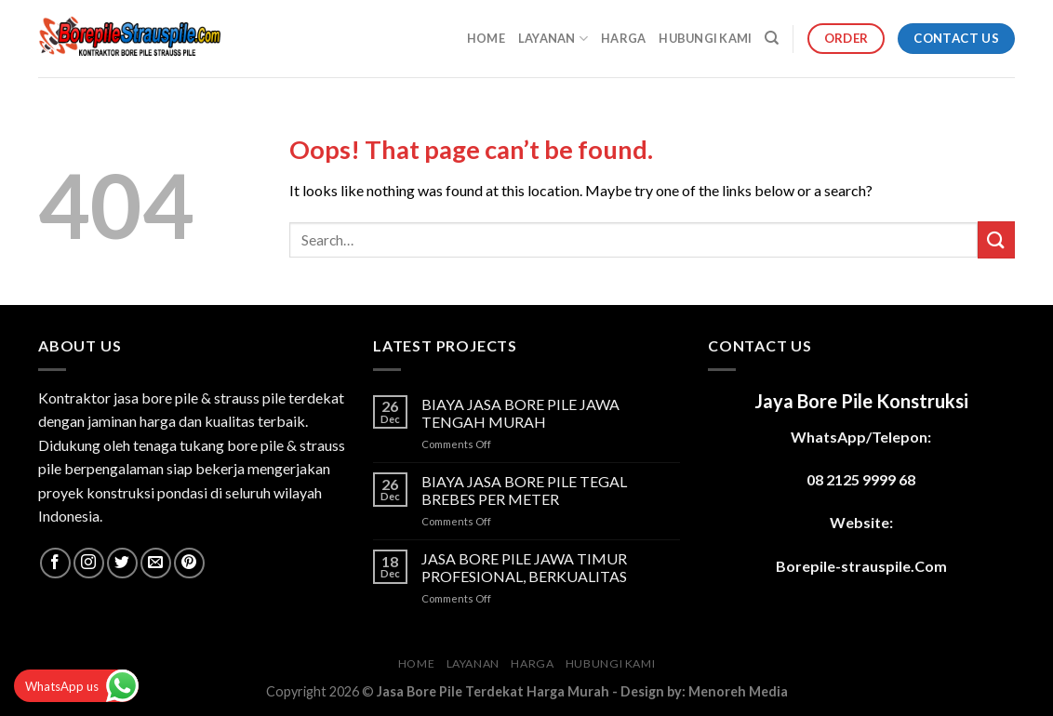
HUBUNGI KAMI (705, 38)
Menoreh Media (738, 691)
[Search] (772, 38)
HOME (486, 38)
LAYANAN (553, 38)
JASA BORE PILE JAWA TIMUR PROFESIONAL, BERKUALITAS (524, 567)
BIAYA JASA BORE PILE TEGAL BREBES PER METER (524, 490)
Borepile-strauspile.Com (861, 566)
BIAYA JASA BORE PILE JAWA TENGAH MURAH (520, 413)
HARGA (623, 38)
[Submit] (996, 239)
